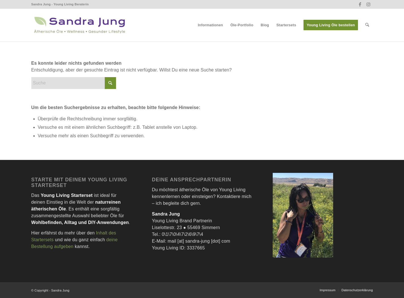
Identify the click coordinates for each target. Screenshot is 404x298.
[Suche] (367, 25)
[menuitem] (210, 25)
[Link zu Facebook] (360, 4)
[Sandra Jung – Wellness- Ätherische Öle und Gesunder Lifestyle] (79, 25)
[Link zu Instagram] (368, 4)
